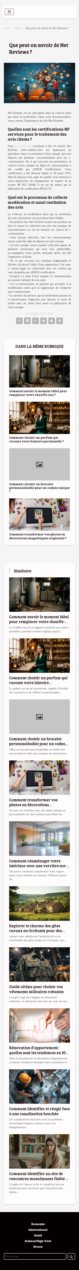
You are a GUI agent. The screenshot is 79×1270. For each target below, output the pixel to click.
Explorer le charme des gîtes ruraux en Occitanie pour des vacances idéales (35, 930)
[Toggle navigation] (9, 12)
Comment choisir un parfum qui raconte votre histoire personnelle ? (36, 439)
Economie (38, 1224)
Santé (38, 1235)
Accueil (6, 28)
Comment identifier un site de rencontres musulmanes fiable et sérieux (39, 1178)
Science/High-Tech (38, 1241)
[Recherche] (35, 1256)
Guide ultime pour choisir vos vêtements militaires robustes (36, 989)
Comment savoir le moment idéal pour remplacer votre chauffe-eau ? (38, 393)
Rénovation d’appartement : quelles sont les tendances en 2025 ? (39, 1052)
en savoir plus (22, 146)
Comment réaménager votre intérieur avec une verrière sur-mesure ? (38, 865)
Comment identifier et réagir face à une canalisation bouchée (39, 1111)
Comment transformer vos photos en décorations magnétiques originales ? (38, 536)
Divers (18, 28)
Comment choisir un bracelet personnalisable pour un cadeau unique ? (39, 487)
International (37, 1230)
